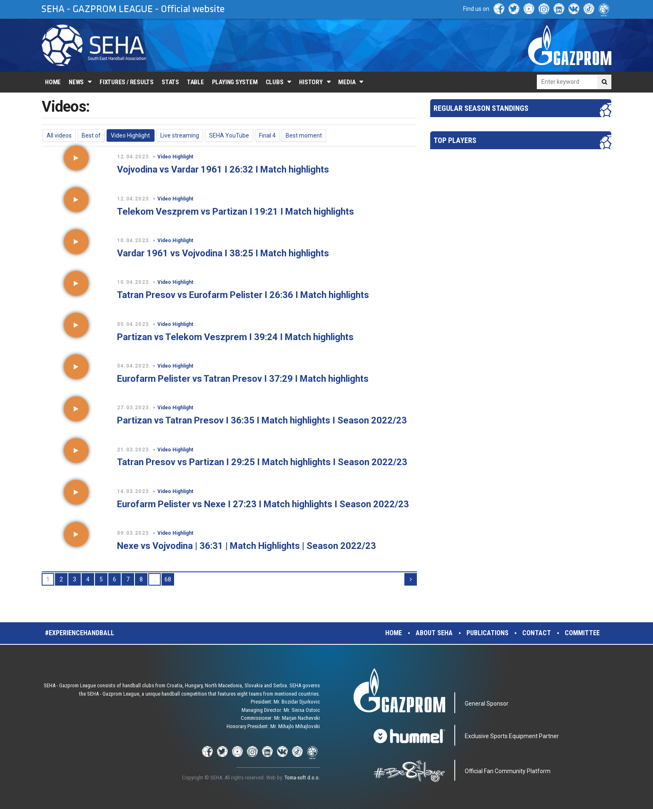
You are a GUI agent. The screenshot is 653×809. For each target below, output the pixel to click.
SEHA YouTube (229, 135)
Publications (487, 633)
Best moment (304, 135)
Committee (582, 633)
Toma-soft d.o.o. (302, 777)
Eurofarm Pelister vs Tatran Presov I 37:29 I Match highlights (243, 378)
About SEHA (434, 633)
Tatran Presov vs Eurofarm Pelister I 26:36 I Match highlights (243, 295)
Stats (170, 82)
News (76, 82)
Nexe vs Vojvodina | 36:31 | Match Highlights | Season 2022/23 (246, 546)
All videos (59, 135)
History (310, 82)
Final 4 (267, 135)
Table (195, 82)
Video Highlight (130, 135)
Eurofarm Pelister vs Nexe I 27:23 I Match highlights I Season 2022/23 (263, 504)
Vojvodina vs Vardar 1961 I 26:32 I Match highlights (223, 169)
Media (346, 82)
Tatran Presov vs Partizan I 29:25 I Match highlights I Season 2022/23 (262, 462)
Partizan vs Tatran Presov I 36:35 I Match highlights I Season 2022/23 (262, 420)
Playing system (235, 82)
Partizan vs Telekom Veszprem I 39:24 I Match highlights (235, 337)
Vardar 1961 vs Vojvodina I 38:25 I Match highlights (223, 253)
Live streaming (179, 135)
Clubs (275, 82)
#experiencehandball (79, 633)
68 (167, 579)
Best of (91, 135)
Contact (536, 633)
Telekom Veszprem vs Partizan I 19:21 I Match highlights (235, 211)
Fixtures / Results (127, 82)
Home (53, 82)
